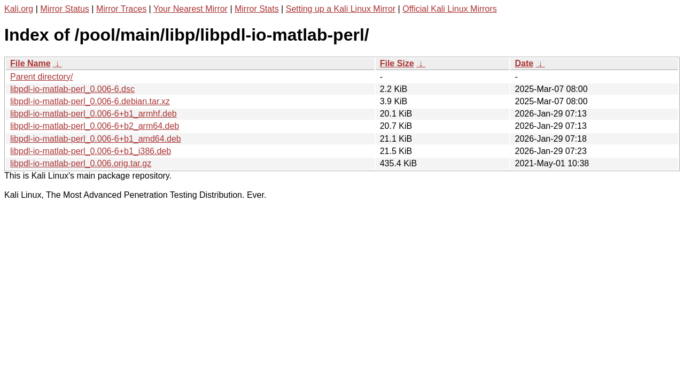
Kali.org (18, 8)
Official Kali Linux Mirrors (449, 8)
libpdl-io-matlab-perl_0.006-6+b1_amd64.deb (95, 138)
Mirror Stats (257, 8)
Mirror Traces (121, 8)
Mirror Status (64, 8)
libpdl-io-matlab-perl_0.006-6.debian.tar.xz (90, 101)
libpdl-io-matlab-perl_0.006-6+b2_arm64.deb (94, 125)
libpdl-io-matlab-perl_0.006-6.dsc (72, 89)
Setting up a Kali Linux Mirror (340, 8)
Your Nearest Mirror (190, 8)
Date (524, 63)
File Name (30, 63)
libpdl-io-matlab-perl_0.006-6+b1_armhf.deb (93, 113)
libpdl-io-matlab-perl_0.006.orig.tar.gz (80, 163)
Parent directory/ (41, 76)
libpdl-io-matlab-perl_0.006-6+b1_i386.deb (90, 151)
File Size (397, 63)
